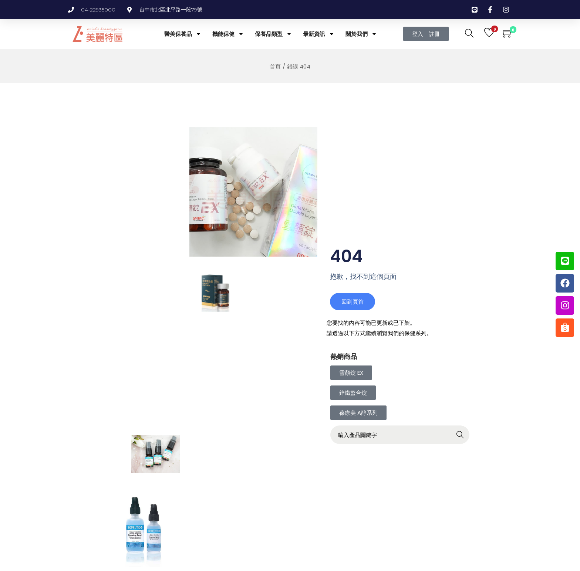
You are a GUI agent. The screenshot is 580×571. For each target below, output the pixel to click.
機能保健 (228, 33)
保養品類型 (273, 33)
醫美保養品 (182, 33)
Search (474, 441)
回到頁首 (353, 307)
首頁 (275, 66)
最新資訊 (318, 33)
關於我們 (361, 33)
